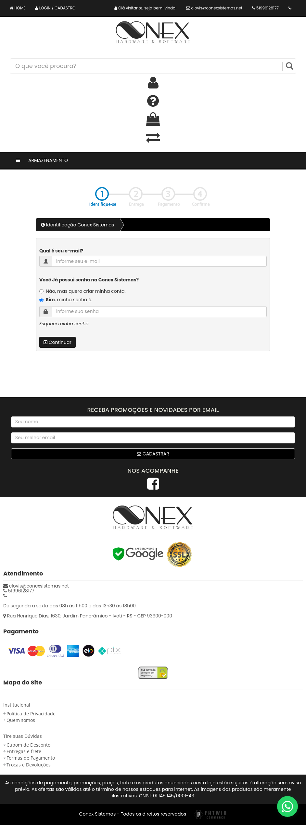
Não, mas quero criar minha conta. (85, 291)
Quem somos (20, 720)
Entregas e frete (23, 751)
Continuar (57, 342)
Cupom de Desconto (28, 745)
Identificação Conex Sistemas (77, 225)
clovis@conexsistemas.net (214, 8)
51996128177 (265, 8)
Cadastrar (153, 454)
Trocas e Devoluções (28, 765)
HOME (17, 8)
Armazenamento (48, 160)
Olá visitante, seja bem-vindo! (145, 8)
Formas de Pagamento (30, 758)
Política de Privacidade (31, 713)
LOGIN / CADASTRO (55, 8)
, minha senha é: (69, 299)
